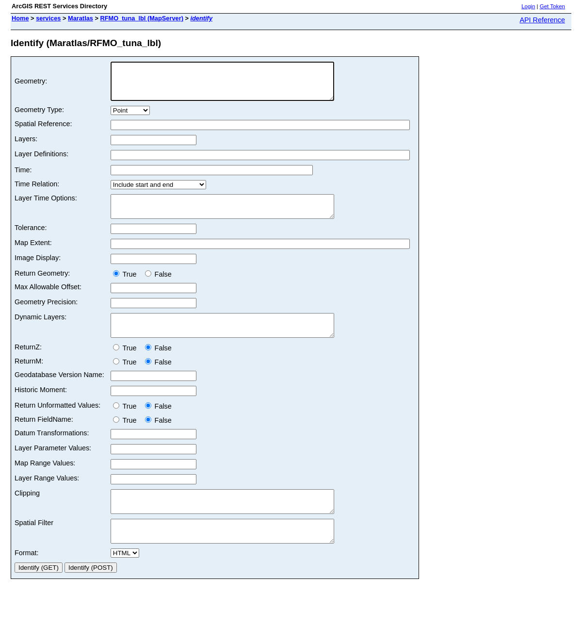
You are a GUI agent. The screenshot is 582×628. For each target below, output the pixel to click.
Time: (23, 177)
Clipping (27, 509)
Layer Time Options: (46, 205)
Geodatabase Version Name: (59, 391)
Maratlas (80, 18)
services (48, 18)
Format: (27, 577)
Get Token (552, 6)
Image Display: (38, 269)
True (127, 286)
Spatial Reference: (43, 131)
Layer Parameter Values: (53, 464)
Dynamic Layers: (40, 328)
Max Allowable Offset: (48, 298)
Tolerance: (31, 239)
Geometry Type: (39, 117)
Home (20, 18)
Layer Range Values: (47, 494)
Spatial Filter (34, 543)
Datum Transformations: (52, 449)
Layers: (26, 146)
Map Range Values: (45, 479)
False (158, 286)
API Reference (542, 20)
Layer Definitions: (41, 161)
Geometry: (31, 85)
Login (528, 6)
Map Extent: (33, 254)
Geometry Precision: (46, 313)
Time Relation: (37, 191)
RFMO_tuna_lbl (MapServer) (141, 18)
